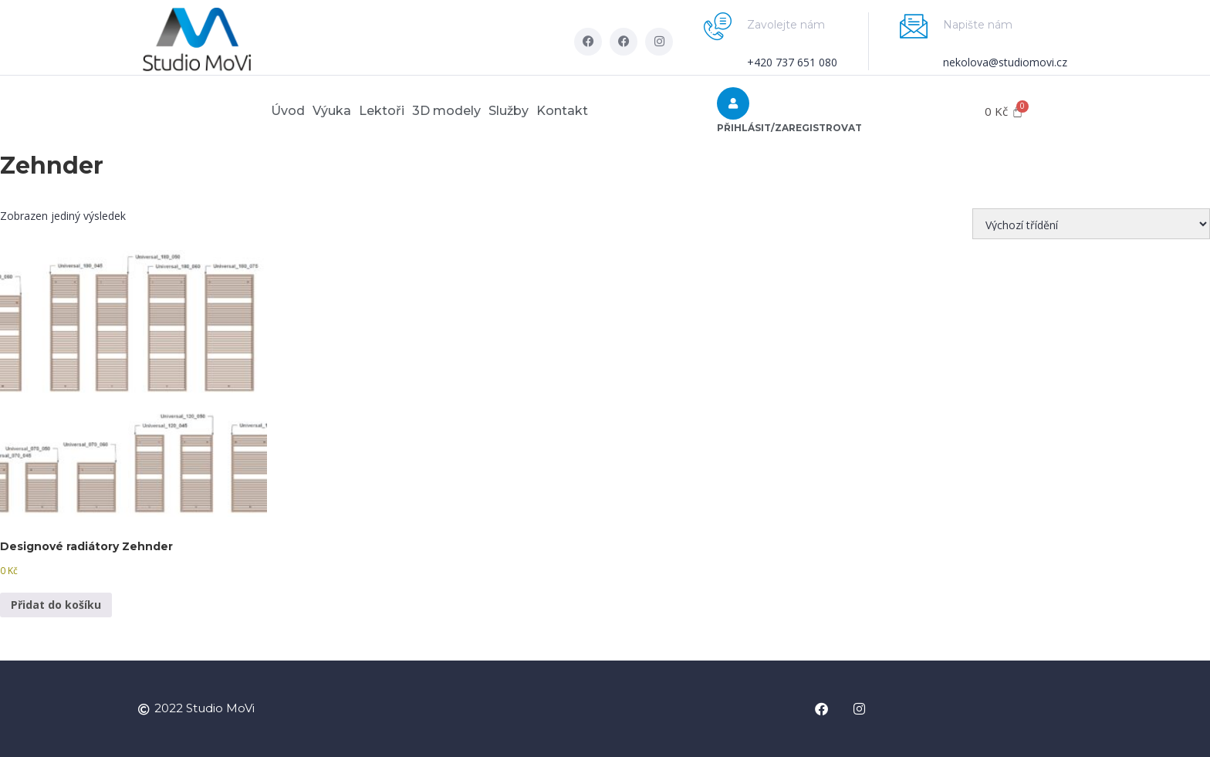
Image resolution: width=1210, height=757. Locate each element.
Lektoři (374, 110)
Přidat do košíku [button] (56, 604)
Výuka (308, 110)
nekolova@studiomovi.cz (1005, 62)
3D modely (454, 110)
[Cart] (1004, 111)
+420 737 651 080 (792, 62)
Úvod (249, 110)
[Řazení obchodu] (1091, 223)
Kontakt (601, 110)
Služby (532, 110)
